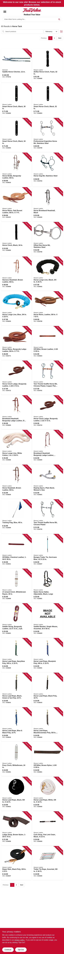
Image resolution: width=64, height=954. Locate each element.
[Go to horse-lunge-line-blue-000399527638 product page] (16, 308)
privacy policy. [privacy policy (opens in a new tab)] (20, 940)
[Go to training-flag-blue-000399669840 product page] (16, 516)
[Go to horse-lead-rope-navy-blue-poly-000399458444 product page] (16, 655)
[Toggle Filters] (61, 31)
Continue (7, 950)
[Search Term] (32, 19)
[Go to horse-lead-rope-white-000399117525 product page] (47, 794)
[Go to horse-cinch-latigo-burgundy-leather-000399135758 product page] (47, 412)
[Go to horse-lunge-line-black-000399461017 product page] (47, 274)
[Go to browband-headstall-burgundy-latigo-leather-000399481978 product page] (16, 412)
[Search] (59, 19)
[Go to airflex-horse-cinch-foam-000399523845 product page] (47, 66)
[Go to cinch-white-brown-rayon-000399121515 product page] (16, 586)
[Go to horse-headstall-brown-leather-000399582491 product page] (16, 482)
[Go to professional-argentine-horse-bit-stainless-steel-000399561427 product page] (47, 135)
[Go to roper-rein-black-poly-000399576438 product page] (16, 863)
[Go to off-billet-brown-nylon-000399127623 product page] (47, 759)
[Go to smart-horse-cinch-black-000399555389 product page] (16, 135)
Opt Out (21, 950)
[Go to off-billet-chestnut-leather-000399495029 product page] (16, 551)
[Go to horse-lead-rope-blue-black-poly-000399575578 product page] (16, 724)
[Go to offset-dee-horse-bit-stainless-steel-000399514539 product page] (47, 239)
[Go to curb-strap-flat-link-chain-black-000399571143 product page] (47, 828)
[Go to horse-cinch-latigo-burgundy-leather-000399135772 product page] (16, 378)
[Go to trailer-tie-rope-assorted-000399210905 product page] (47, 863)
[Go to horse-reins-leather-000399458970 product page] (47, 308)
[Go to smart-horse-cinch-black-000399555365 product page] (16, 100)
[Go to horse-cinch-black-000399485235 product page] (16, 239)
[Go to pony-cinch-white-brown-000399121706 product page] (16, 759)
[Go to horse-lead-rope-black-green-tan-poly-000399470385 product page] (16, 690)
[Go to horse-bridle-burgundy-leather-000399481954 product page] (16, 170)
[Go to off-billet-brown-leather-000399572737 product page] (47, 343)
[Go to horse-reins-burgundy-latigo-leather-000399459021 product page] (16, 343)
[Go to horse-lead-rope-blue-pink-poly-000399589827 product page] (47, 655)
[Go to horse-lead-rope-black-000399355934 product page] (16, 794)
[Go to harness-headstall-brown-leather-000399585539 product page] (16, 274)
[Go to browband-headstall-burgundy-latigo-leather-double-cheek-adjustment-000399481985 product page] (47, 447)
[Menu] (4, 11)
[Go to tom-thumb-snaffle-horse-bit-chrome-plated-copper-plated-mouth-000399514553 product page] (47, 378)
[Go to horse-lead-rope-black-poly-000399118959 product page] (47, 690)
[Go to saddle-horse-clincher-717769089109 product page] (16, 66)
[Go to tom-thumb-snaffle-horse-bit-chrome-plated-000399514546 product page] (47, 516)
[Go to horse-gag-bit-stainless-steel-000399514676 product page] (47, 170)
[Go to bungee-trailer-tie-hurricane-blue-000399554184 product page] (47, 551)
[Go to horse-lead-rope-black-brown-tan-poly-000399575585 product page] (47, 724)
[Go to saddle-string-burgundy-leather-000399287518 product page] (16, 620)
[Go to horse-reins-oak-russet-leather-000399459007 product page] (16, 204)
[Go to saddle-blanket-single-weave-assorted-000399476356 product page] (47, 620)
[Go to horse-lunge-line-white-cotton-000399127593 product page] (16, 447)
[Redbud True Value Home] (32, 10)
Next (59, 38)
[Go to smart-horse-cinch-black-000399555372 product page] (47, 100)
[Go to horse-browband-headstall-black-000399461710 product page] (47, 204)
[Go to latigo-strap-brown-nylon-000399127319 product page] (16, 828)
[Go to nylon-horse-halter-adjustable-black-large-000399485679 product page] (47, 586)
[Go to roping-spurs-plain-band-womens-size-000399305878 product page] (47, 482)
